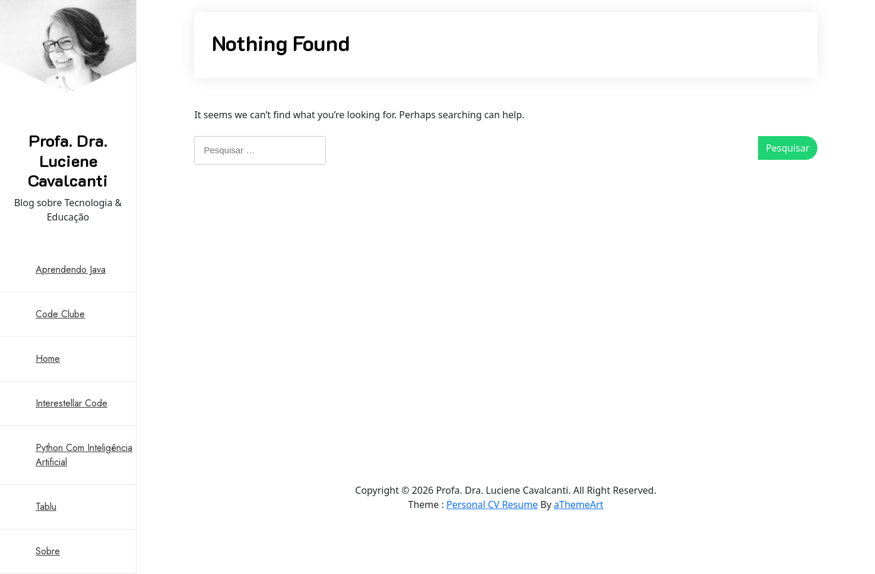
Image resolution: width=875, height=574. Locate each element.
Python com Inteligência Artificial (84, 455)
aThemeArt (578, 504)
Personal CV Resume (492, 504)
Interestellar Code (71, 403)
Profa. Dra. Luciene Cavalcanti (68, 160)
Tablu (46, 506)
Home (48, 358)
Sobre (48, 551)
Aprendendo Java (71, 269)
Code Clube (60, 314)
